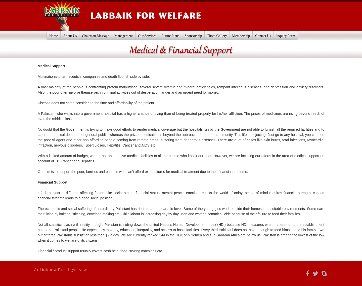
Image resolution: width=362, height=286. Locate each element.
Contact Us (263, 36)
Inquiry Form (285, 36)
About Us (70, 36)
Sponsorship (193, 36)
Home (53, 36)
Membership (241, 36)
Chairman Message (95, 36)
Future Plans (170, 36)
